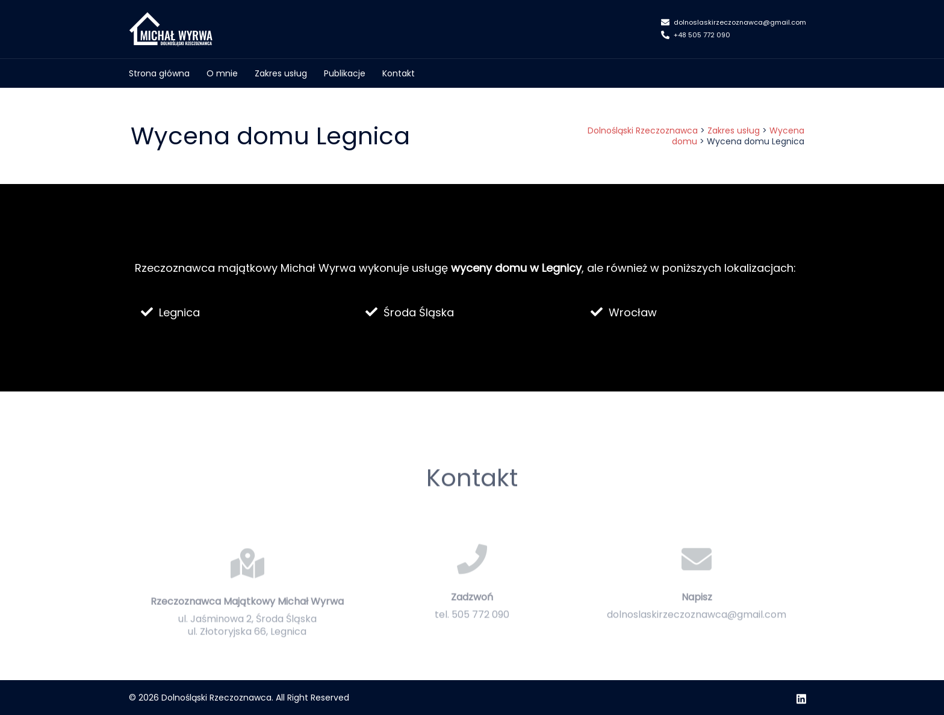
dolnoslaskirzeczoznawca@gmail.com (733, 23)
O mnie (222, 73)
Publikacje (344, 73)
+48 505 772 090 (695, 35)
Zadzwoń (472, 618)
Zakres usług (281, 73)
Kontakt (398, 73)
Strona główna (159, 73)
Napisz (697, 618)
